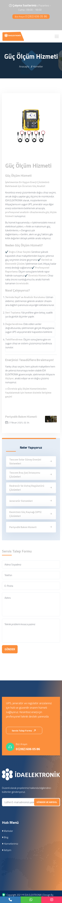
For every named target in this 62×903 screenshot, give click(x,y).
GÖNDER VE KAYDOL (47, 802)
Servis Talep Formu (24, 730)
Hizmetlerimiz (10, 844)
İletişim (6, 850)
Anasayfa (24, 66)
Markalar (7, 831)
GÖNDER (10, 649)
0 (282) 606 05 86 (31, 16)
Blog (5, 837)
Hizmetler (38, 66)
